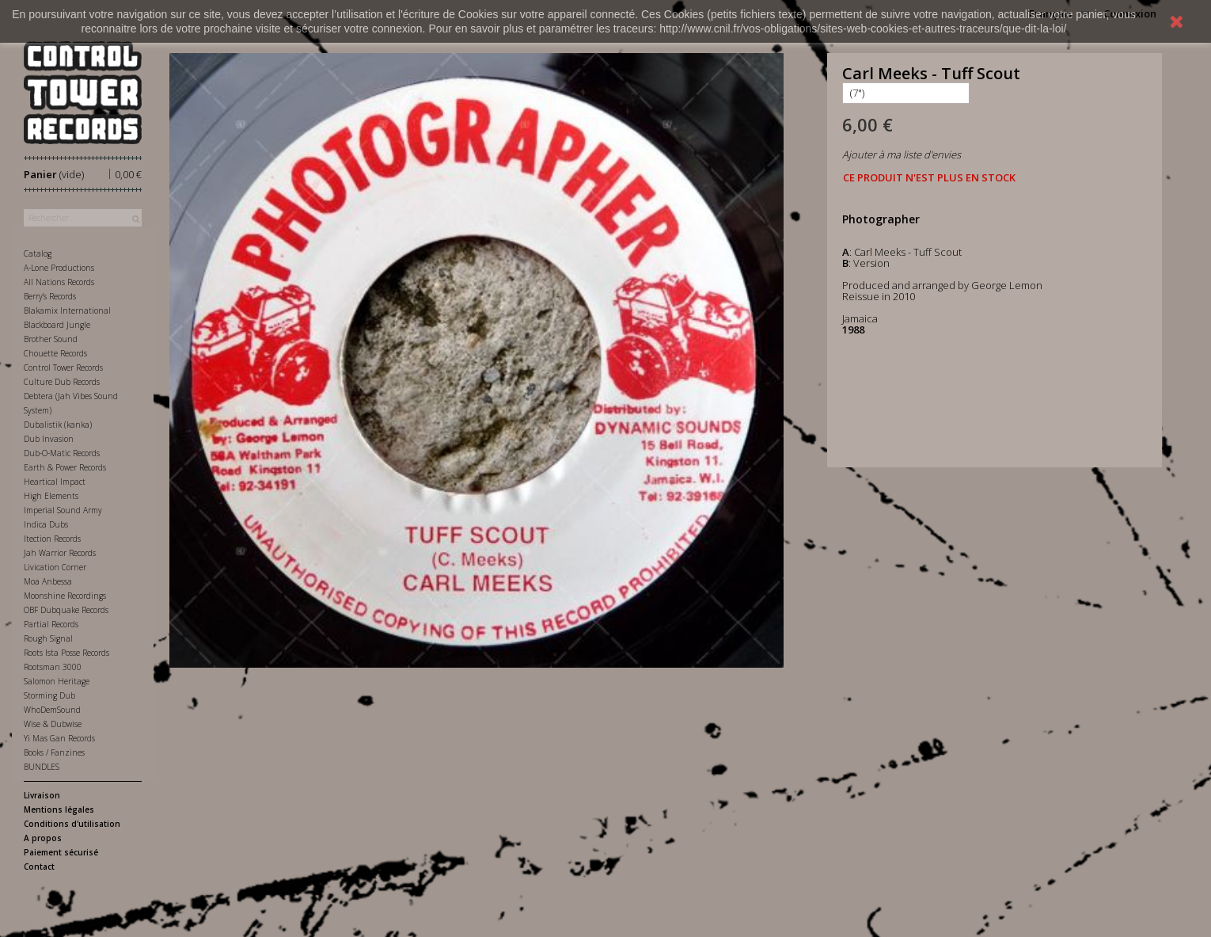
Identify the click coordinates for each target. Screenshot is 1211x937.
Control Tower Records (63, 367)
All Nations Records (59, 282)
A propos (43, 838)
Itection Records (52, 538)
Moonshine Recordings (65, 595)
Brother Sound (51, 339)
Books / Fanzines (54, 752)
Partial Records (51, 624)
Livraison (42, 795)
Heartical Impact (54, 481)
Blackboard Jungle (57, 324)
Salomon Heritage (56, 681)
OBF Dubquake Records (66, 609)
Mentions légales (59, 809)
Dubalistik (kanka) (58, 424)
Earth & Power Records (65, 467)
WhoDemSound (52, 709)
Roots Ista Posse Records (66, 652)
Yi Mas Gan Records (59, 738)
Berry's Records (50, 296)
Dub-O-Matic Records (62, 453)
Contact (39, 866)
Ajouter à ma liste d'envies (901, 154)
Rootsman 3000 (53, 666)
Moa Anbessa (48, 581)
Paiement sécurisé (61, 852)
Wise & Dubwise (53, 723)
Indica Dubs (46, 524)
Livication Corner (55, 567)
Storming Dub (49, 695)
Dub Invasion (49, 438)
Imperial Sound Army (63, 510)
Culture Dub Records (62, 381)
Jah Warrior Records (60, 552)
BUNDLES (41, 766)
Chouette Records (55, 353)
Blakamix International (67, 310)
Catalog (37, 253)
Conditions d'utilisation (72, 823)
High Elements (51, 495)
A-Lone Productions (59, 267)
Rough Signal (48, 638)
